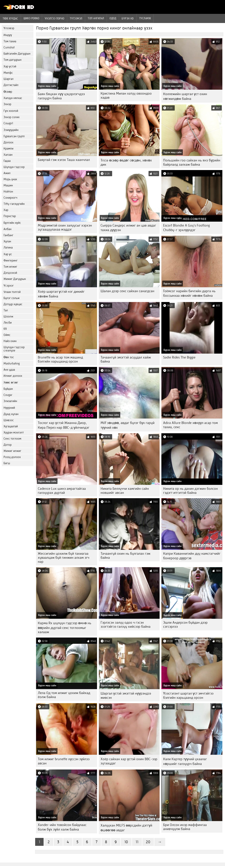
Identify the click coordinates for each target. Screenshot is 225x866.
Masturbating (12, 363)
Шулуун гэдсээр (14, 167)
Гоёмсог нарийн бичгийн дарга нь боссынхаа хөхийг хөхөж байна (189, 293)
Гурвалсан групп (14, 136)
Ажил (7, 173)
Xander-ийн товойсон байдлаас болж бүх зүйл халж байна (62, 827)
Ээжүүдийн (11, 130)
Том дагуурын (12, 59)
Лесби (8, 322)
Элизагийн (10, 401)
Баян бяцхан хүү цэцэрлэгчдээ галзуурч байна (61, 96)
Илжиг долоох (13, 375)
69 (5, 328)
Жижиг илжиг (12, 451)
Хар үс (8, 254)
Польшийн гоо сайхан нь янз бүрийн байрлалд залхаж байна (191, 162)
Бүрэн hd (128, 18)
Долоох (8, 142)
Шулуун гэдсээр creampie (14, 349)
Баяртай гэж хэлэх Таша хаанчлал (64, 160)
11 (137, 842)
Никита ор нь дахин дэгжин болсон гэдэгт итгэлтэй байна (190, 491)
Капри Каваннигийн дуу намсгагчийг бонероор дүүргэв (191, 556)
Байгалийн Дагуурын (17, 53)
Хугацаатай (11, 426)
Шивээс (9, 420)
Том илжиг (10, 266)
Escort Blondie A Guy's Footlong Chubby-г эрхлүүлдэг (186, 227)
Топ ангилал (96, 18)
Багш (7, 463)
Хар (6, 210)
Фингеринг (11, 260)
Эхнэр (7, 104)
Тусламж (145, 18)
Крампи (8, 148)
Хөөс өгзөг (11, 382)
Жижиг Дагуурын (15, 279)
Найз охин (10, 341)
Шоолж (8, 316)
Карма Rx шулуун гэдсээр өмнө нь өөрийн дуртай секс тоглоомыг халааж (64, 627)
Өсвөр (8, 91)
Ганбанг (8, 235)
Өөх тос (9, 357)
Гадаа (7, 160)
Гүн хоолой (11, 110)
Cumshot (9, 47)
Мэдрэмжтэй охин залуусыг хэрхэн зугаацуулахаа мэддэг (65, 227)
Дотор (8, 444)
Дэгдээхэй (10, 272)
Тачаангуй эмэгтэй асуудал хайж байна (126, 359)
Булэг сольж (12, 298)
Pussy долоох (12, 457)
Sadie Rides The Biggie (179, 357)
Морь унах (10, 179)
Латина (8, 247)
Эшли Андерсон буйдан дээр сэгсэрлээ (185, 625)
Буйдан (8, 388)
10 (126, 842)
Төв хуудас (10, 18)
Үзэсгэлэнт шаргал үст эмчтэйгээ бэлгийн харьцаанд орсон (188, 695)
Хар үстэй (10, 66)
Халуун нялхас (13, 98)
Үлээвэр (9, 28)
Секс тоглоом (12, 438)
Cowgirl (8, 123)
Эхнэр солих (12, 117)
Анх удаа (9, 369)
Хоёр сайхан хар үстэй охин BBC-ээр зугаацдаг (129, 761)
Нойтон (8, 191)
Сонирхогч (10, 197)
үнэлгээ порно (54, 18)
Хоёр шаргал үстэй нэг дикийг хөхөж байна (61, 294)
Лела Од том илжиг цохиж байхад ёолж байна (64, 695)
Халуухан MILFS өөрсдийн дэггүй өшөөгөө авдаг (126, 827)
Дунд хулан (11, 414)
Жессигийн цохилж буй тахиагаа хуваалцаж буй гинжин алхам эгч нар (63, 558)
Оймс (7, 335)
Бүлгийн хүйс (12, 222)
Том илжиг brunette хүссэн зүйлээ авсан (63, 761)
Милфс (8, 72)
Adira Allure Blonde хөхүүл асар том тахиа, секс (190, 425)
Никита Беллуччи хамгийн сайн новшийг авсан (125, 491)
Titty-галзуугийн (14, 203)
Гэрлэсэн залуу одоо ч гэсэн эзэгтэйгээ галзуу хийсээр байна (125, 625)
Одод (113, 18)
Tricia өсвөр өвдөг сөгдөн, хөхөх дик (126, 162)
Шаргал (9, 79)
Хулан (7, 241)
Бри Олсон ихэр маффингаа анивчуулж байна (185, 827)
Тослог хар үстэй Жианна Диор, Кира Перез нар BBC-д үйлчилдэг (63, 425)
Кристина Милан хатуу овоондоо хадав (126, 95)
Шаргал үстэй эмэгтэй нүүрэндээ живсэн (126, 695)
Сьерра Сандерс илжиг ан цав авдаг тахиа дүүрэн (128, 227)
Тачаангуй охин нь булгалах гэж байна (125, 556)
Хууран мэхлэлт (14, 432)
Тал (6, 310)
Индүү (8, 35)
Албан (7, 229)
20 (148, 842)
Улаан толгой (12, 292)
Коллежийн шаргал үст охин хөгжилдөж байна (185, 96)
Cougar (8, 395)
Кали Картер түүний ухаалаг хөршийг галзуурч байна (185, 761)
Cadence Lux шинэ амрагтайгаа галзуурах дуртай (62, 491)
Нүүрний (9, 407)
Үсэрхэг (9, 285)
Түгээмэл (76, 18)
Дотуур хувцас (13, 304)
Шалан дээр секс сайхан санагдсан (127, 291)
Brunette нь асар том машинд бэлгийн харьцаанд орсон (60, 359)
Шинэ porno (31, 18)
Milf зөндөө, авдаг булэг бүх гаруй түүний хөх (128, 425)
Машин (8, 185)
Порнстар (10, 216)
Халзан (8, 154)
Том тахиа (10, 41)
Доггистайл (11, 85)
